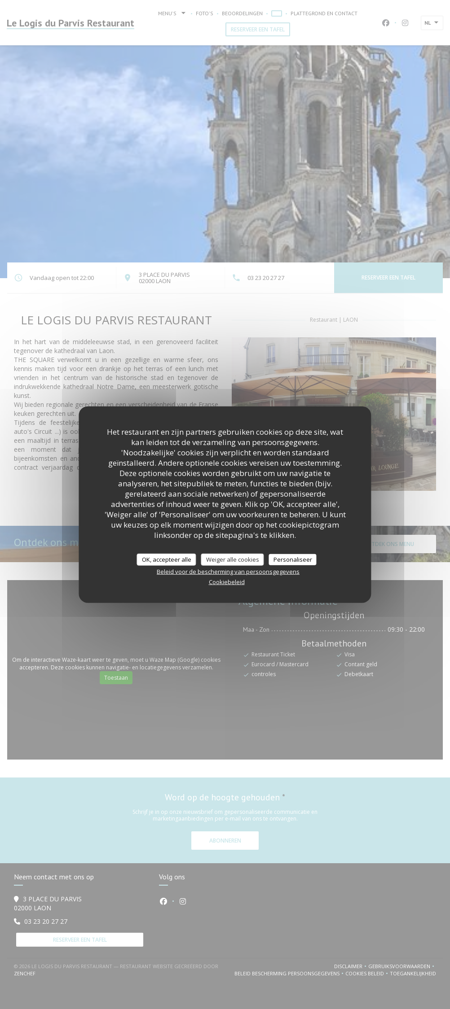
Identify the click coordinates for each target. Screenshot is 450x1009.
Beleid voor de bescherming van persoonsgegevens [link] (228, 572)
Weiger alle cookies (232, 559)
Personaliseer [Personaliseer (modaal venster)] (293, 559)
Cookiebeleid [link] (227, 582)
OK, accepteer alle (166, 559)
